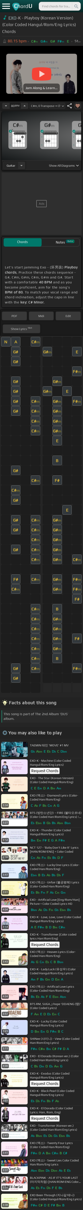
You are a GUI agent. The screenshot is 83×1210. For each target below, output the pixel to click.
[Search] (76, 6)
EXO (12, 17)
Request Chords (44, 771)
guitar (11, 165)
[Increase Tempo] (24, 106)
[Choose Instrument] (21, 165)
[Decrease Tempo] (6, 106)
